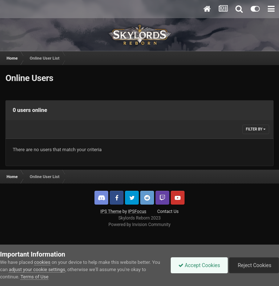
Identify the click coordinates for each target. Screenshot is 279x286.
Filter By (256, 129)
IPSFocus (137, 211)
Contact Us (168, 211)
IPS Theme (110, 211)
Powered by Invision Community (140, 224)
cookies (42, 262)
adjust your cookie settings (37, 269)
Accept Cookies (199, 265)
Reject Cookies (253, 265)
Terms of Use (34, 276)
